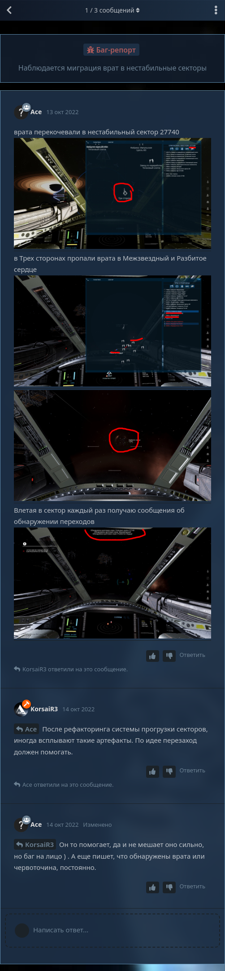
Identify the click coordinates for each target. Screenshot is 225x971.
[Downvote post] (169, 656)
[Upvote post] (153, 656)
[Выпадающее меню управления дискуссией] (216, 10)
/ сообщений (112, 10)
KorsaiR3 (39, 844)
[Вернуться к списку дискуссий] (9, 10)
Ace (31, 728)
